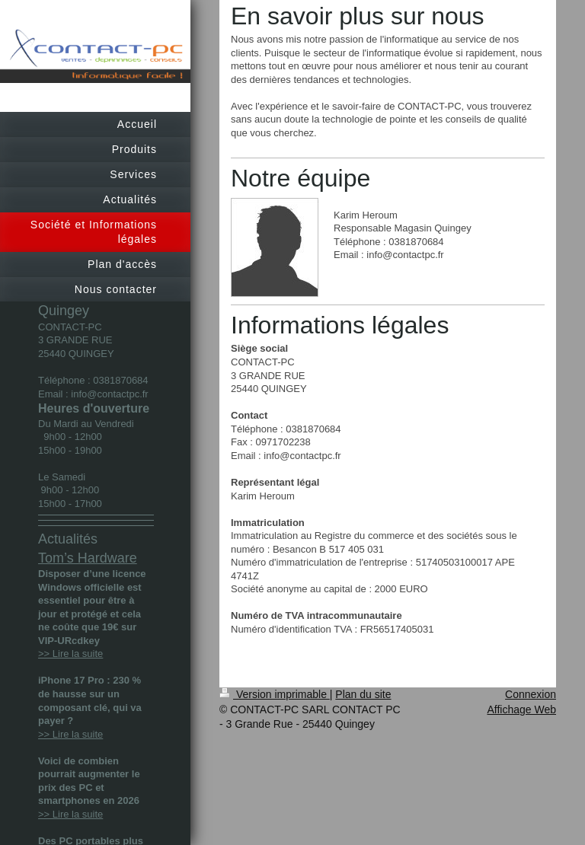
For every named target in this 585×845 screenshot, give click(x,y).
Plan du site (363, 694)
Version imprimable (274, 694)
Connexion (530, 694)
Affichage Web (521, 709)
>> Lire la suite (70, 653)
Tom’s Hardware (87, 558)
